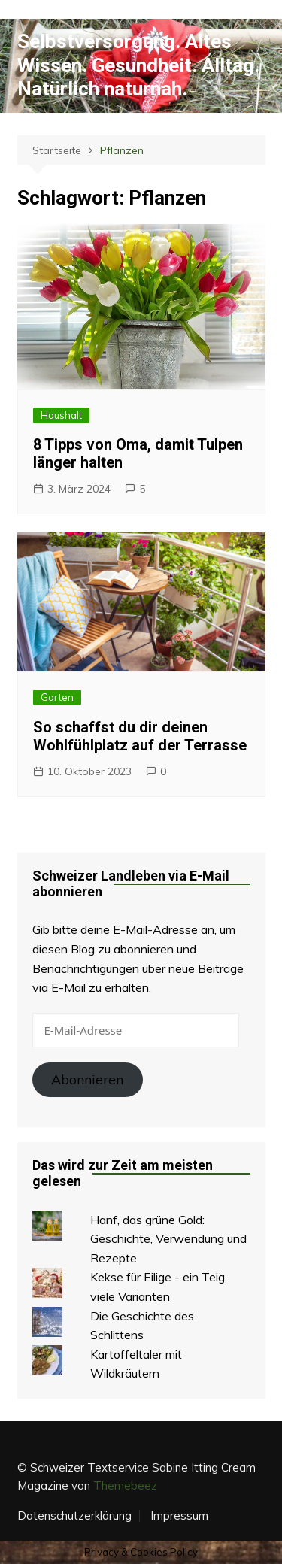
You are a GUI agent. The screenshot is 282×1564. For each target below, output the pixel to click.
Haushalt (61, 415)
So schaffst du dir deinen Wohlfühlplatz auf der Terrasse (140, 736)
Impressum (179, 1516)
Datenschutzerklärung (74, 1516)
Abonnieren (87, 1079)
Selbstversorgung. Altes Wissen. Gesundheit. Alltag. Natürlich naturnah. (138, 65)
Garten (57, 697)
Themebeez (125, 1485)
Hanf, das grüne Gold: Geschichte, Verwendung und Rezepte (168, 1238)
